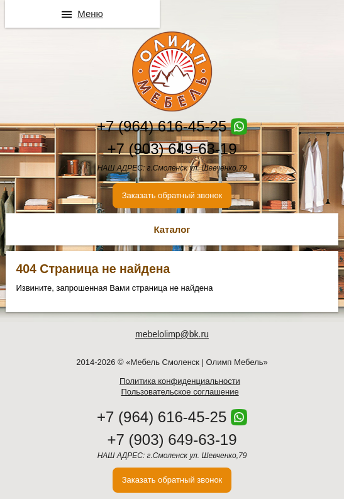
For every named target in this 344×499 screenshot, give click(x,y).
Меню (90, 13)
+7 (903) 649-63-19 (171, 148)
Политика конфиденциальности (179, 381)
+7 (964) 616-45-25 (161, 126)
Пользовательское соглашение (179, 391)
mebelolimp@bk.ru (172, 334)
